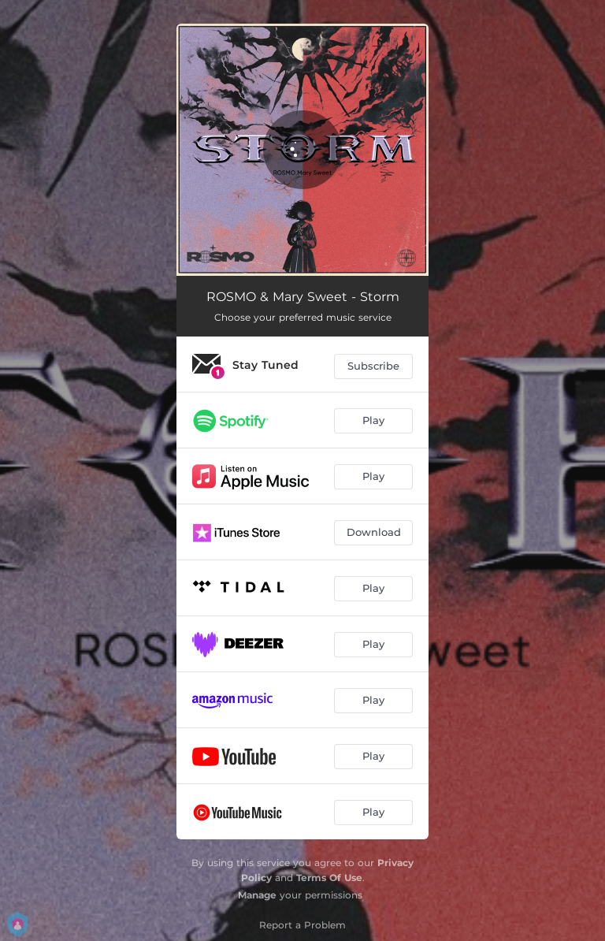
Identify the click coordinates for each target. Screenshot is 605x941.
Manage (257, 895)
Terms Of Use (329, 877)
